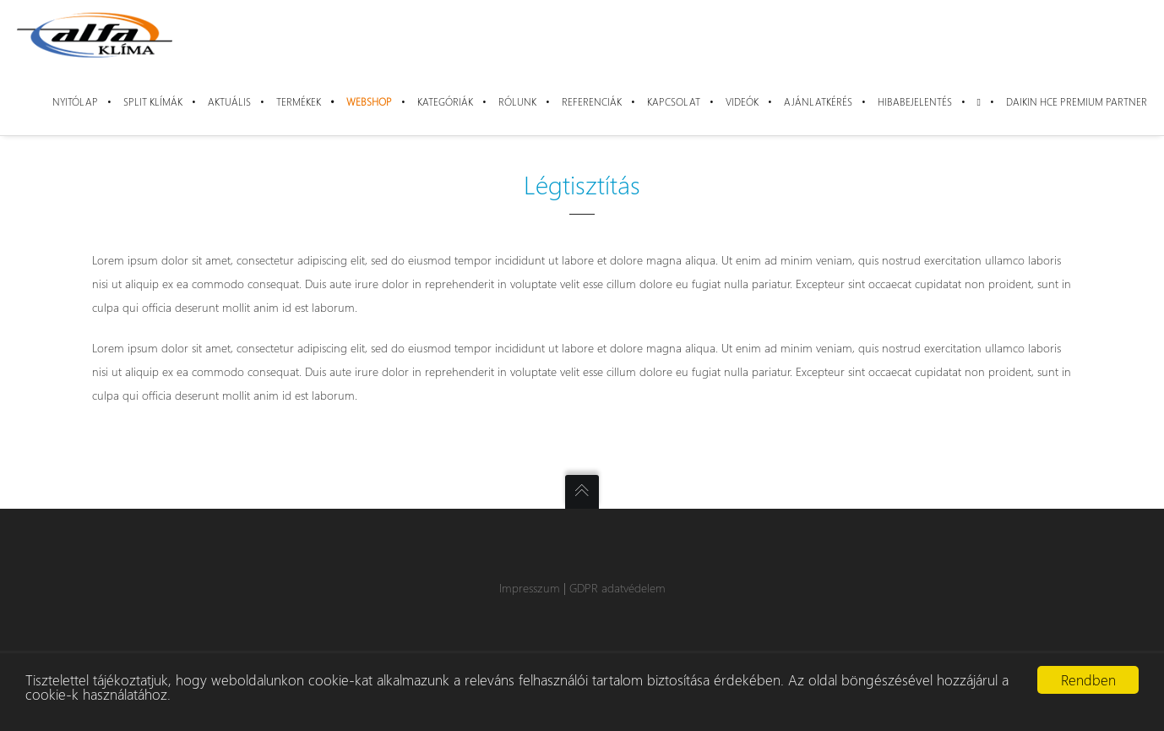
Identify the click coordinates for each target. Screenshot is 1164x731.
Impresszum (529, 588)
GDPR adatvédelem (617, 588)
